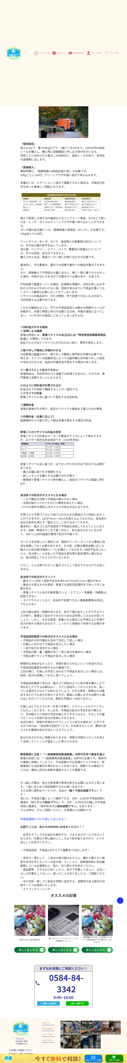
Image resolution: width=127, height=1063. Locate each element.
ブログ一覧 (113, 53)
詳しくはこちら (30, 949)
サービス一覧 (44, 53)
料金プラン (61, 53)
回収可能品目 (78, 53)
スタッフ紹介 (96, 53)
